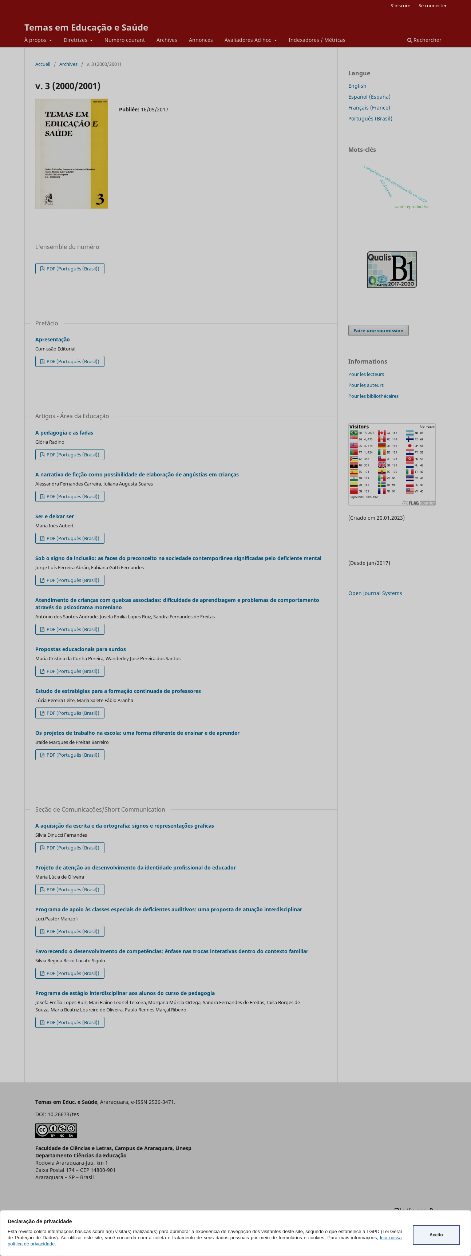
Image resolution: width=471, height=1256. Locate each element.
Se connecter (433, 5)
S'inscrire (400, 5)
